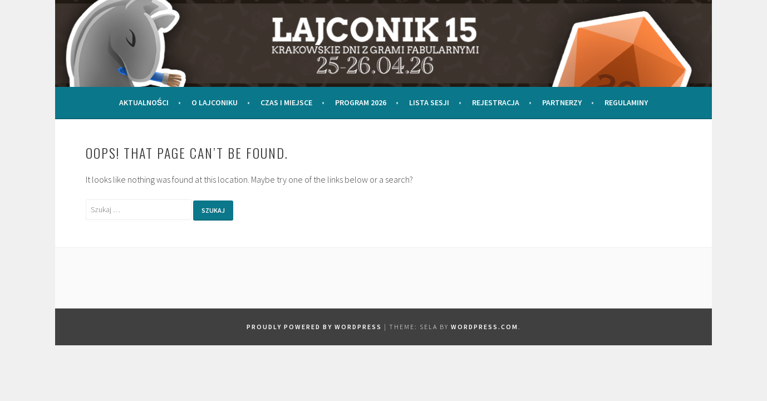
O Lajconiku (214, 102)
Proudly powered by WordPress (314, 326)
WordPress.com (484, 326)
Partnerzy (562, 102)
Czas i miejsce (286, 102)
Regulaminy (626, 102)
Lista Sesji (429, 102)
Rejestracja (495, 102)
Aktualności (144, 102)
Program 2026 (360, 102)
